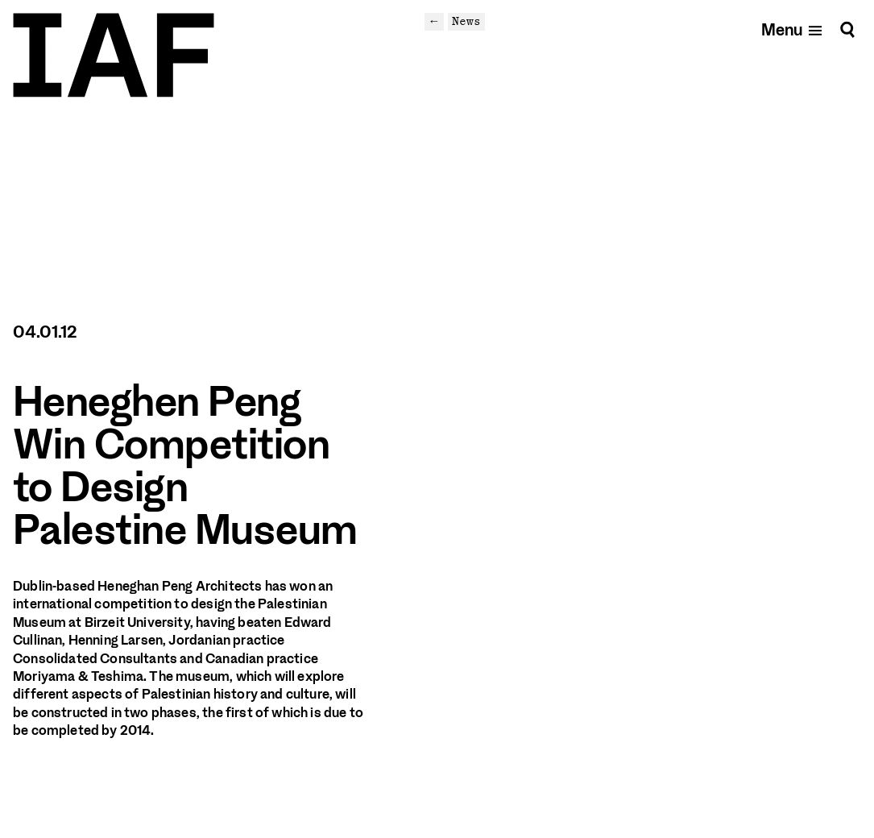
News (466, 21)
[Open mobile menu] (792, 29)
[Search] (847, 29)
